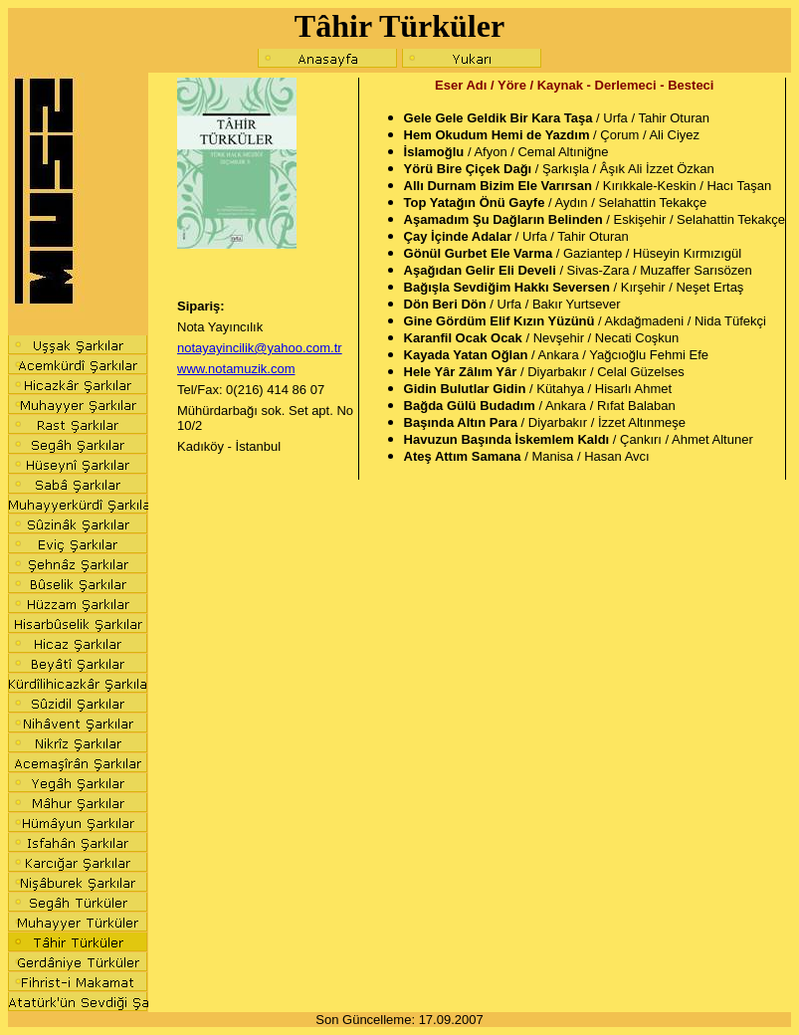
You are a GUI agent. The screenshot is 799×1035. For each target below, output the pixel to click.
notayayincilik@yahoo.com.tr (259, 347)
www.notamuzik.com (236, 368)
